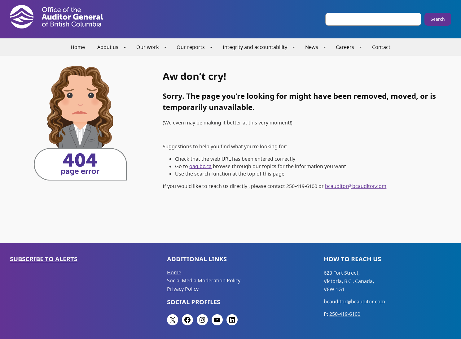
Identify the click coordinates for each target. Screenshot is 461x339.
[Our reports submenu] (211, 47)
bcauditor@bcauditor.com (355, 186)
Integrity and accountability (255, 47)
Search (438, 19)
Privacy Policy (183, 288)
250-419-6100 (344, 314)
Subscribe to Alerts (43, 259)
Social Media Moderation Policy (203, 280)
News (311, 47)
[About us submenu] (124, 47)
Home (174, 272)
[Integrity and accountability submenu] (293, 47)
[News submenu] (324, 47)
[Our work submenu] (165, 47)
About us (107, 47)
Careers (345, 47)
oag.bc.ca (200, 166)
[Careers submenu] (360, 47)
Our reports (191, 47)
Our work (147, 47)
